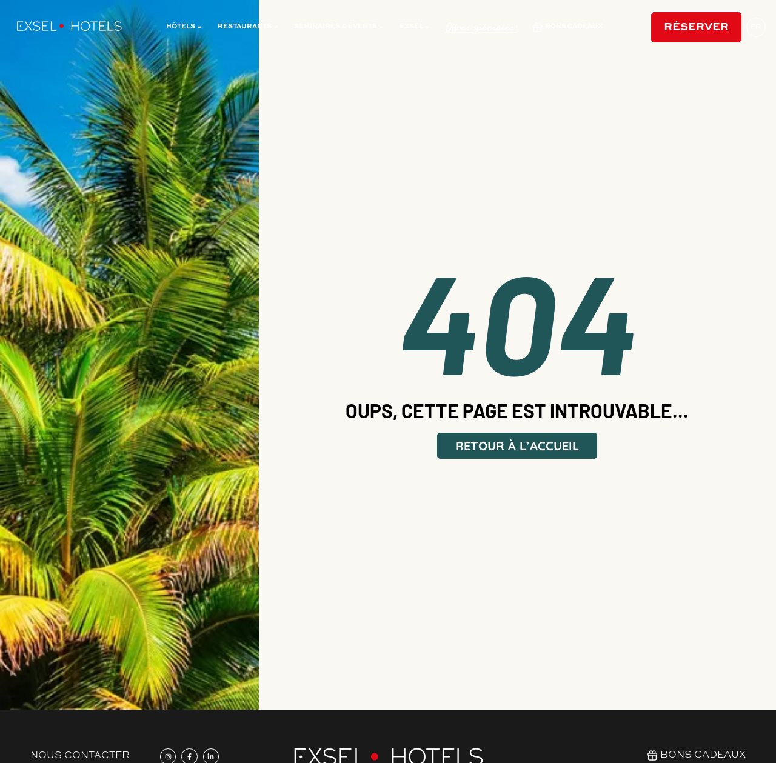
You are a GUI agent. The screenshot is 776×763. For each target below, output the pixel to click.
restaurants (248, 27)
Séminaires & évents (339, 27)
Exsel (415, 27)
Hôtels (184, 27)
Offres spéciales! (482, 27)
